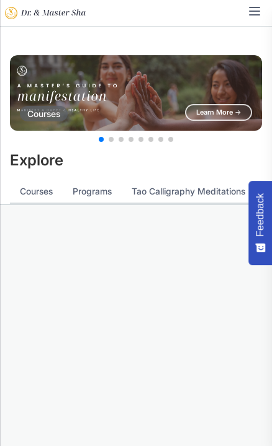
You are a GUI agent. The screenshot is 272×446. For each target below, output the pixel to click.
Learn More (218, 112)
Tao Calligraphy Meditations (188, 191)
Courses (36, 191)
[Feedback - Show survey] (260, 223)
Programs (92, 191)
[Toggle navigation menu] (254, 11)
